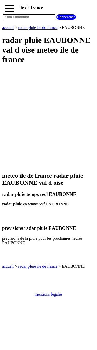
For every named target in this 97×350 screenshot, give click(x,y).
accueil (8, 27)
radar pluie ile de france (37, 27)
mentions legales (48, 294)
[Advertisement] (48, 118)
